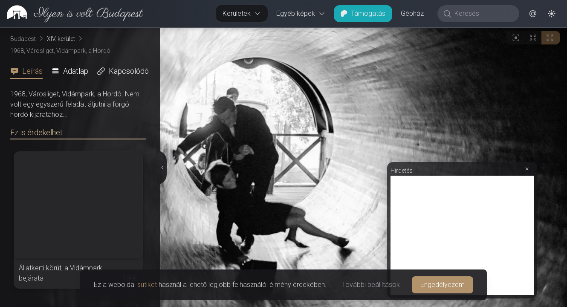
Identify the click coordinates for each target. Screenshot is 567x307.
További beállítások (371, 285)
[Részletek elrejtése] (161, 168)
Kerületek (242, 13)
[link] (71, 13)
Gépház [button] (412, 13)
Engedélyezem (442, 285)
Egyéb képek (300, 13)
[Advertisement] (462, 235)
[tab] (29, 71)
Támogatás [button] (363, 13)
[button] (532, 13)
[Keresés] (483, 14)
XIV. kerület (61, 38)
